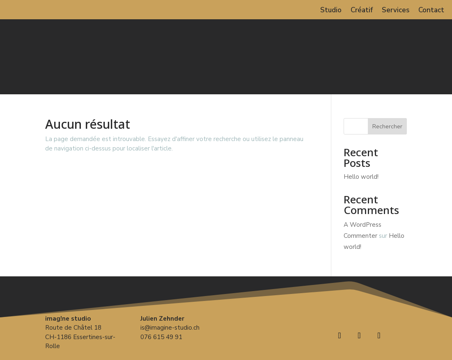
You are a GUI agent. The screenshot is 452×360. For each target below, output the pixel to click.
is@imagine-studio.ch (170, 328)
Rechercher (387, 126)
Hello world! (361, 177)
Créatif (362, 11)
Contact (431, 11)
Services (395, 11)
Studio (331, 11)
